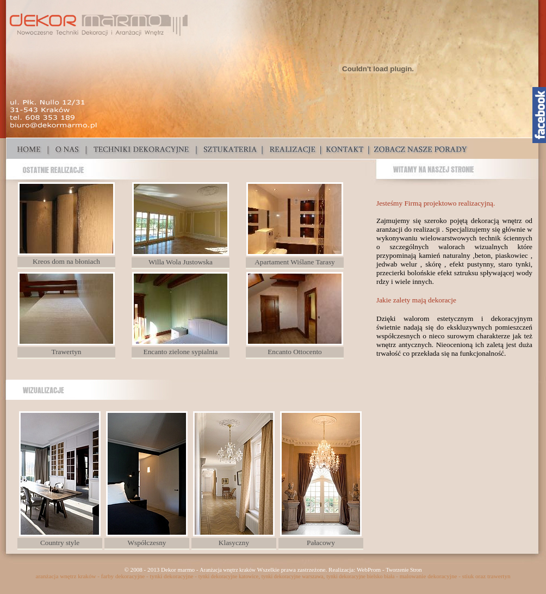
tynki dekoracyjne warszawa (293, 576)
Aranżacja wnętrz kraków (228, 570)
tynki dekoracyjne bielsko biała (360, 576)
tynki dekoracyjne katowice (228, 576)
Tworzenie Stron (403, 570)
